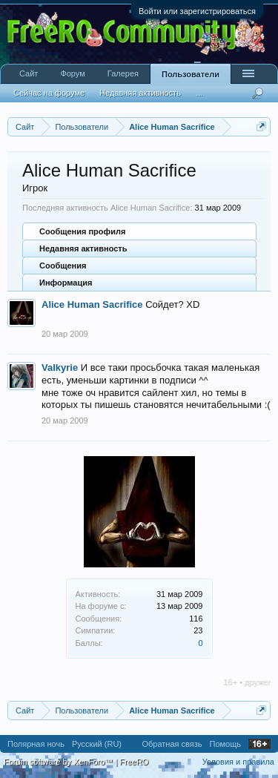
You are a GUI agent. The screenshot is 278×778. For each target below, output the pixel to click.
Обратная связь (172, 743)
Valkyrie (60, 367)
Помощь (226, 743)
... (199, 92)
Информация (65, 282)
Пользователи (190, 74)
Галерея (123, 73)
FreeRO (133, 761)
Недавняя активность (83, 248)
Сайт (28, 73)
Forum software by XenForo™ (59, 761)
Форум (72, 73)
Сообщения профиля (82, 231)
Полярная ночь (35, 743)
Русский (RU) (97, 743)
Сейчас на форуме (49, 92)
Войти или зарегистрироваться (197, 11)
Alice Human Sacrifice (92, 304)
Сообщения (62, 265)
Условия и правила (238, 761)
